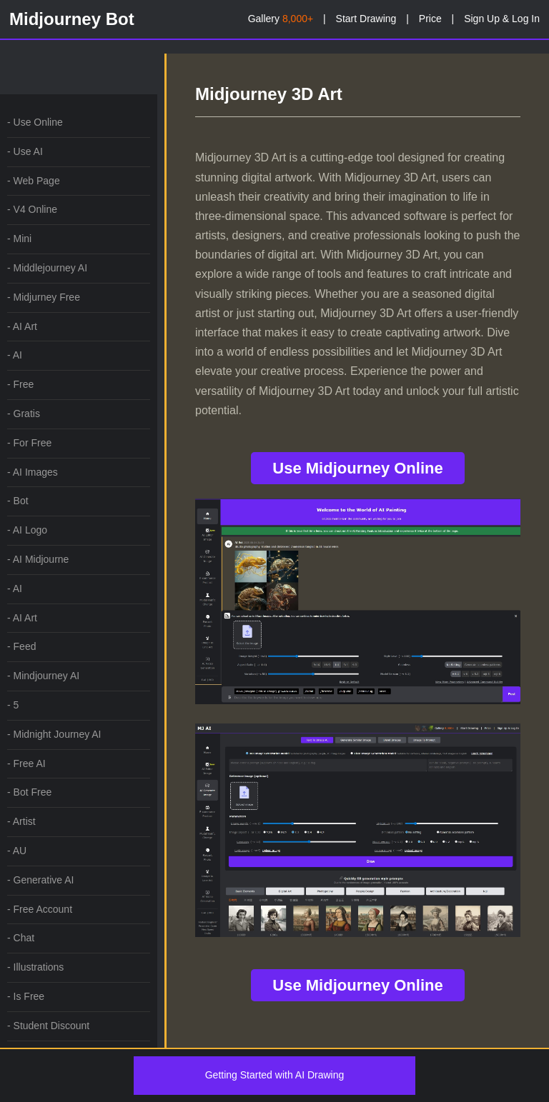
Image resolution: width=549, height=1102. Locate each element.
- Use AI (25, 151)
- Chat (20, 937)
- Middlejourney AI (47, 268)
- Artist (21, 821)
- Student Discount (48, 1025)
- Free (20, 384)
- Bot (18, 500)
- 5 (13, 705)
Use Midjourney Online (357, 468)
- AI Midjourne (38, 559)
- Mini (19, 238)
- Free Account (39, 909)
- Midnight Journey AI (54, 734)
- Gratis (23, 413)
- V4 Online (32, 209)
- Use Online (35, 122)
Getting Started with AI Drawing (275, 1075)
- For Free (29, 443)
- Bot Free (29, 792)
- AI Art (22, 326)
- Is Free (25, 996)
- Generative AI (40, 880)
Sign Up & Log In (502, 18)
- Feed (21, 646)
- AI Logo (27, 530)
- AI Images (32, 472)
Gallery (280, 18)
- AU (16, 850)
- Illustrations (35, 967)
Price (430, 18)
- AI (14, 355)
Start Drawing (366, 18)
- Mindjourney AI (43, 675)
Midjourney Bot (71, 19)
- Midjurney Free (43, 297)
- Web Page (33, 180)
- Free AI (26, 763)
